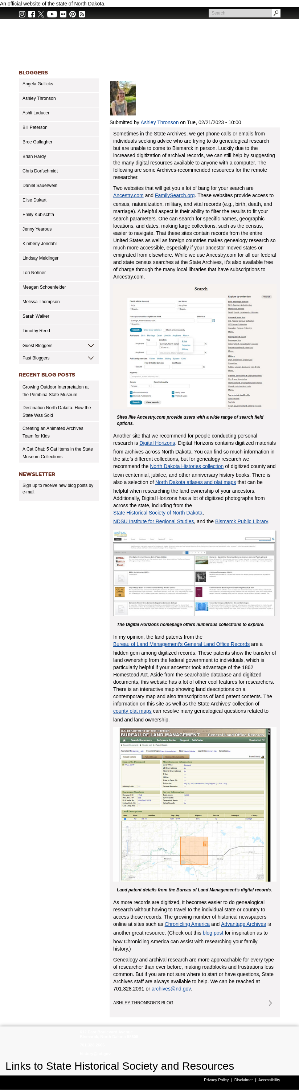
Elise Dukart (34, 200)
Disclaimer (243, 1080)
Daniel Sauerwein (39, 185)
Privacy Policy (216, 1080)
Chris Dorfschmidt (40, 171)
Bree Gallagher (37, 142)
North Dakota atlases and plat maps (195, 482)
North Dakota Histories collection (187, 466)
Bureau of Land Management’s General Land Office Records (181, 644)
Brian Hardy (34, 156)
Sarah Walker (35, 316)
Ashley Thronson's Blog (143, 1002)
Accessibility (269, 1080)
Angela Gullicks (37, 83)
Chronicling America (187, 924)
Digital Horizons (157, 443)
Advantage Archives (243, 924)
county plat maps (132, 711)
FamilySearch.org (175, 195)
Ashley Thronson (39, 98)
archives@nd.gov (171, 989)
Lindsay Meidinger (40, 258)
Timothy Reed (36, 330)
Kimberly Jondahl (39, 243)
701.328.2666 (92, 1045)
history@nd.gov (95, 1054)
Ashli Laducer (35, 112)
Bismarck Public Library (241, 521)
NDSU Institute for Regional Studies (153, 521)
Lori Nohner (34, 272)
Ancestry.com (128, 195)
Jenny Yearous (37, 229)
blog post (213, 933)
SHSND (41, 1043)
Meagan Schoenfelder (44, 287)
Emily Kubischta (38, 214)
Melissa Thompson (41, 301)
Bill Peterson (35, 127)
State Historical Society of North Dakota (157, 513)
